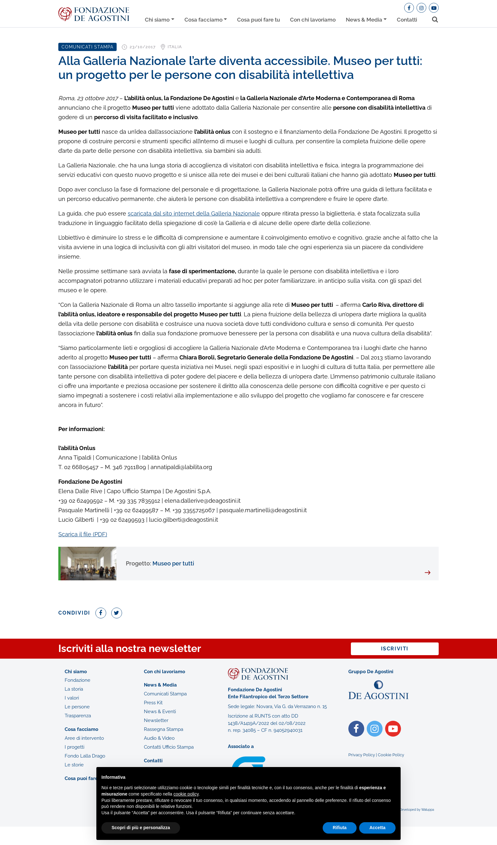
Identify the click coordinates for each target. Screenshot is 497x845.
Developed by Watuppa (417, 809)
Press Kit (153, 703)
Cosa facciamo (203, 19)
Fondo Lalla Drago (85, 756)
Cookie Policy (391, 754)
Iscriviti (395, 649)
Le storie (74, 765)
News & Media (364, 19)
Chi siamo (157, 19)
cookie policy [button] (185, 794)
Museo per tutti (160, 563)
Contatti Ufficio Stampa (169, 747)
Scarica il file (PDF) (82, 534)
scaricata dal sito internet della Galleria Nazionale (194, 213)
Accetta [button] (377, 827)
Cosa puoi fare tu (258, 19)
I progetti (74, 747)
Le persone (77, 707)
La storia (74, 689)
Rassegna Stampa (163, 729)
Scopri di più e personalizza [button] (141, 827)
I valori (72, 698)
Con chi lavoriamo (313, 19)
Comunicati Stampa (165, 694)
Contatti (407, 19)
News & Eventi (160, 711)
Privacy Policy (361, 754)
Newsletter (156, 720)
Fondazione (77, 680)
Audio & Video (159, 738)
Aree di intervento (84, 738)
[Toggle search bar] (433, 18)
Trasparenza (78, 716)
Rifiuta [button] (340, 827)
